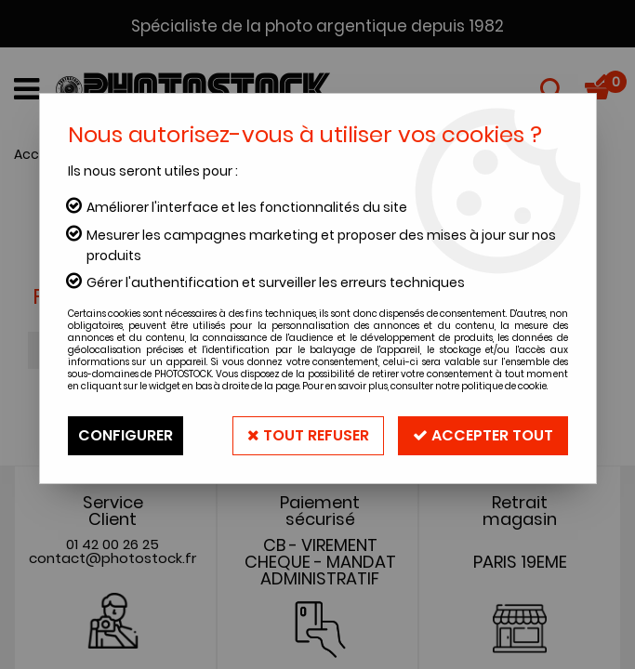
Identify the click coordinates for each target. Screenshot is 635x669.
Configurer (125, 435)
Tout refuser (308, 435)
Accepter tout (483, 435)
